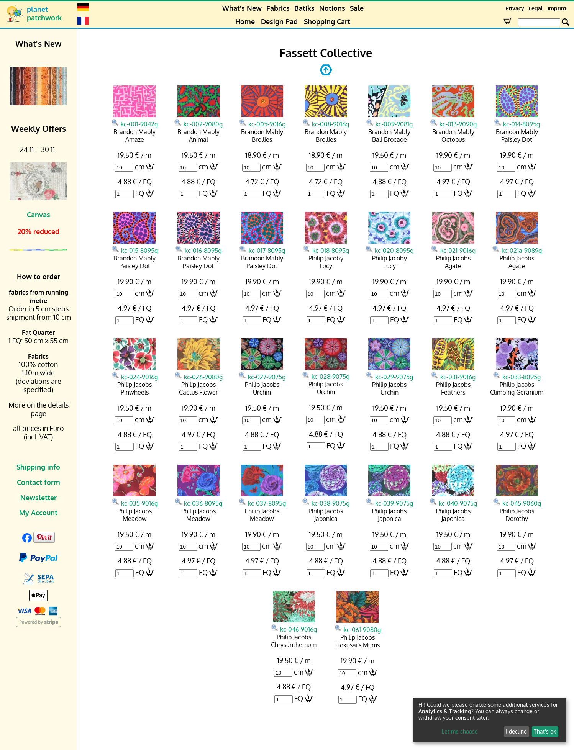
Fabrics (278, 8)
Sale (357, 8)
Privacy (514, 8)
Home (245, 21)
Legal (536, 8)
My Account (38, 512)
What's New (242, 8)
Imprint (557, 8)
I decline (516, 731)
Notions (332, 8)
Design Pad (279, 21)
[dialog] (489, 720)
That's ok (545, 731)
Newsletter (38, 497)
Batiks (304, 8)
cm (139, 166)
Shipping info (38, 467)
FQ (139, 193)
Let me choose (460, 731)
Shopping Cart (327, 21)
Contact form (38, 482)
